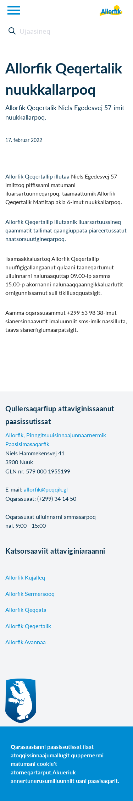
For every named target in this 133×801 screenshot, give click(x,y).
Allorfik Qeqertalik (28, 625)
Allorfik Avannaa (25, 641)
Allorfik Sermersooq (30, 593)
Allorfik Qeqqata (25, 609)
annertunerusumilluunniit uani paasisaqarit (64, 780)
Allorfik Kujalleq (25, 577)
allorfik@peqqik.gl (46, 489)
